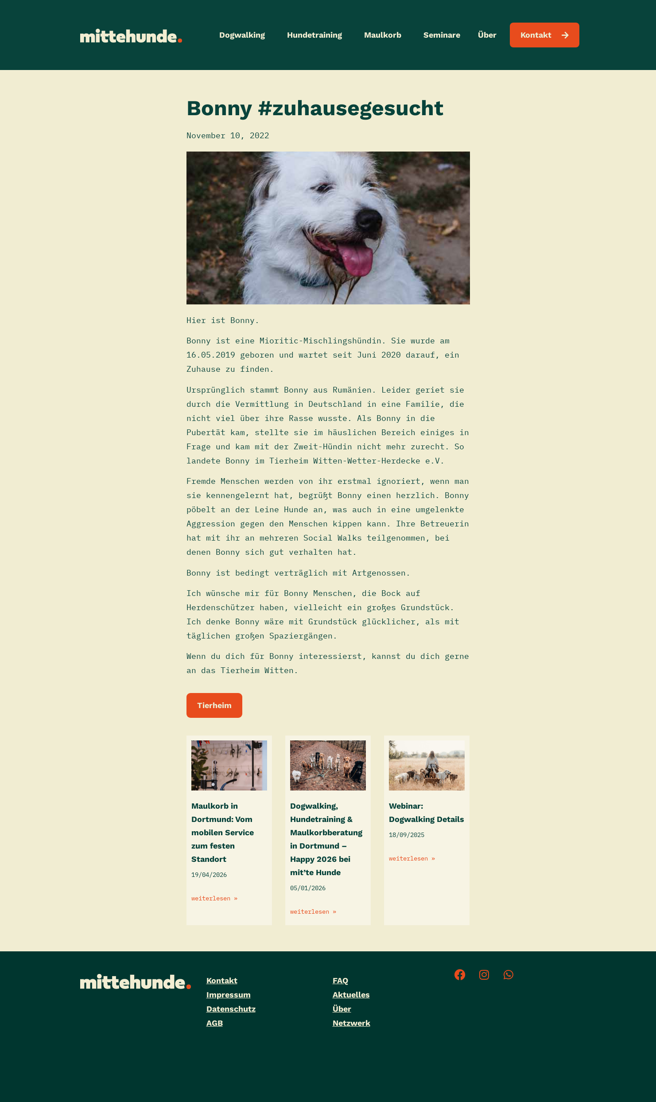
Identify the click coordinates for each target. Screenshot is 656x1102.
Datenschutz (231, 1008)
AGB (214, 1023)
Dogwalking (244, 34)
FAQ (340, 980)
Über (489, 34)
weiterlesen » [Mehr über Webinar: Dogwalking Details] (412, 858)
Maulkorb (385, 34)
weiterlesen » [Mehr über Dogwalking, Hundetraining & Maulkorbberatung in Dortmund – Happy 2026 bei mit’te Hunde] (313, 911)
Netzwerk (351, 1023)
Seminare (441, 34)
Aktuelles (351, 994)
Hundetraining (316, 34)
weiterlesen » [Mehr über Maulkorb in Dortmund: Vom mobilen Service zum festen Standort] (214, 898)
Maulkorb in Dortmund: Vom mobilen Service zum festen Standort (222, 832)
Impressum (228, 994)
